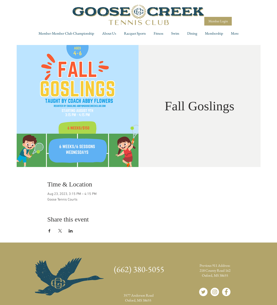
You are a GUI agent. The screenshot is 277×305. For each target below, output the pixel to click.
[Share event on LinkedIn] (71, 231)
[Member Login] (218, 21)
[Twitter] (203, 292)
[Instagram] (215, 292)
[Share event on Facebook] (49, 231)
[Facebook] (226, 292)
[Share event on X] (60, 231)
